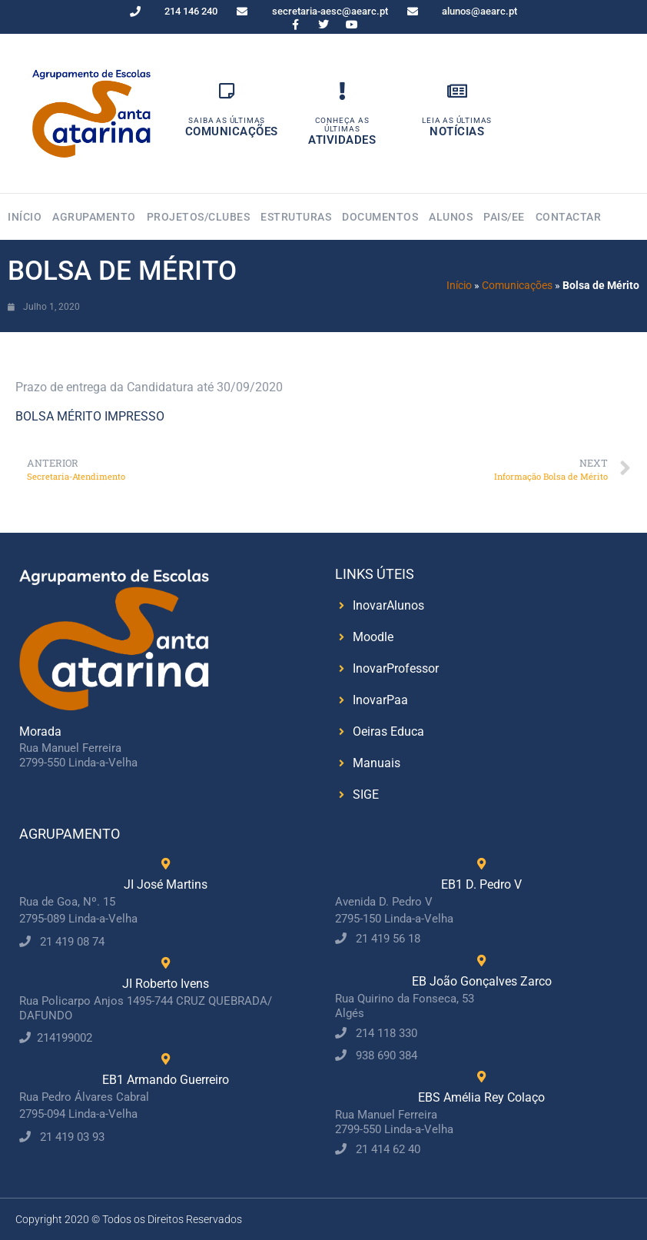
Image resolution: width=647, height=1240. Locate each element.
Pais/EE (504, 217)
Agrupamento (94, 217)
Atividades (342, 140)
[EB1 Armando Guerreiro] (165, 1059)
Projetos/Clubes (199, 217)
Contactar (569, 217)
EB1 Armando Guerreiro (165, 1079)
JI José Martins (165, 884)
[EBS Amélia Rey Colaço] (481, 1076)
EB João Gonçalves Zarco (482, 981)
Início (24, 217)
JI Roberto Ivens (165, 983)
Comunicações (231, 131)
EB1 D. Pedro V (481, 884)
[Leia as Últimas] (457, 91)
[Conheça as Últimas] (342, 91)
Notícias (457, 131)
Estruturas (295, 217)
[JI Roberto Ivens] (165, 963)
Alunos (451, 217)
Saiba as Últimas (226, 120)
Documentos (380, 217)
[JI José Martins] (165, 863)
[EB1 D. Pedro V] (481, 863)
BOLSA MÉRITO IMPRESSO (89, 416)
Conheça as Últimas (342, 124)
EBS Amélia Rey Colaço (481, 1097)
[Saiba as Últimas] (227, 91)
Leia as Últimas (457, 120)
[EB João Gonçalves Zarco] (481, 960)
